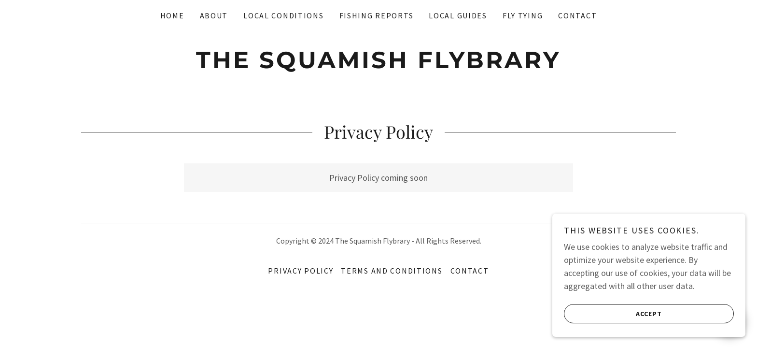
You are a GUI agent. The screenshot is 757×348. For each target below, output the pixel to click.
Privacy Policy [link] (300, 271)
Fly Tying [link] (523, 15)
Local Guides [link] (458, 15)
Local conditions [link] (283, 15)
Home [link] (172, 15)
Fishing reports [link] (376, 15)
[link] (378, 65)
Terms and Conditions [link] (391, 271)
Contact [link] (577, 15)
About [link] (214, 15)
